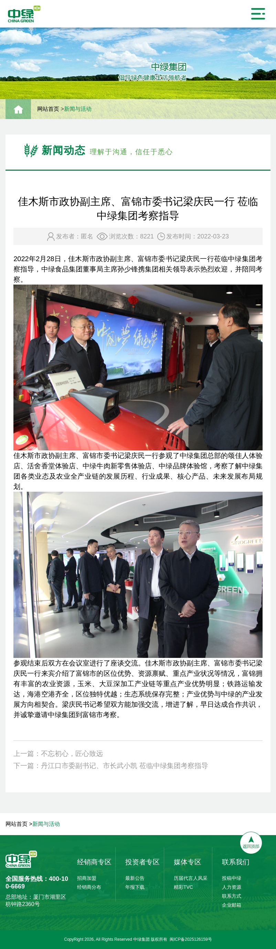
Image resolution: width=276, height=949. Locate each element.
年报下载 (135, 887)
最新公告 (135, 878)
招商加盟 (86, 878)
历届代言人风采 (191, 878)
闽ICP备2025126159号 (191, 939)
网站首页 (48, 109)
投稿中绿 (231, 878)
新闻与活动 (78, 109)
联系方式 (231, 896)
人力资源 (231, 887)
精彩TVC (183, 887)
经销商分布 (89, 887)
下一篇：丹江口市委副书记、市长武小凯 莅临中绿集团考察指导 (110, 765)
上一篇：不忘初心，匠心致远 (58, 753)
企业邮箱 (231, 905)
